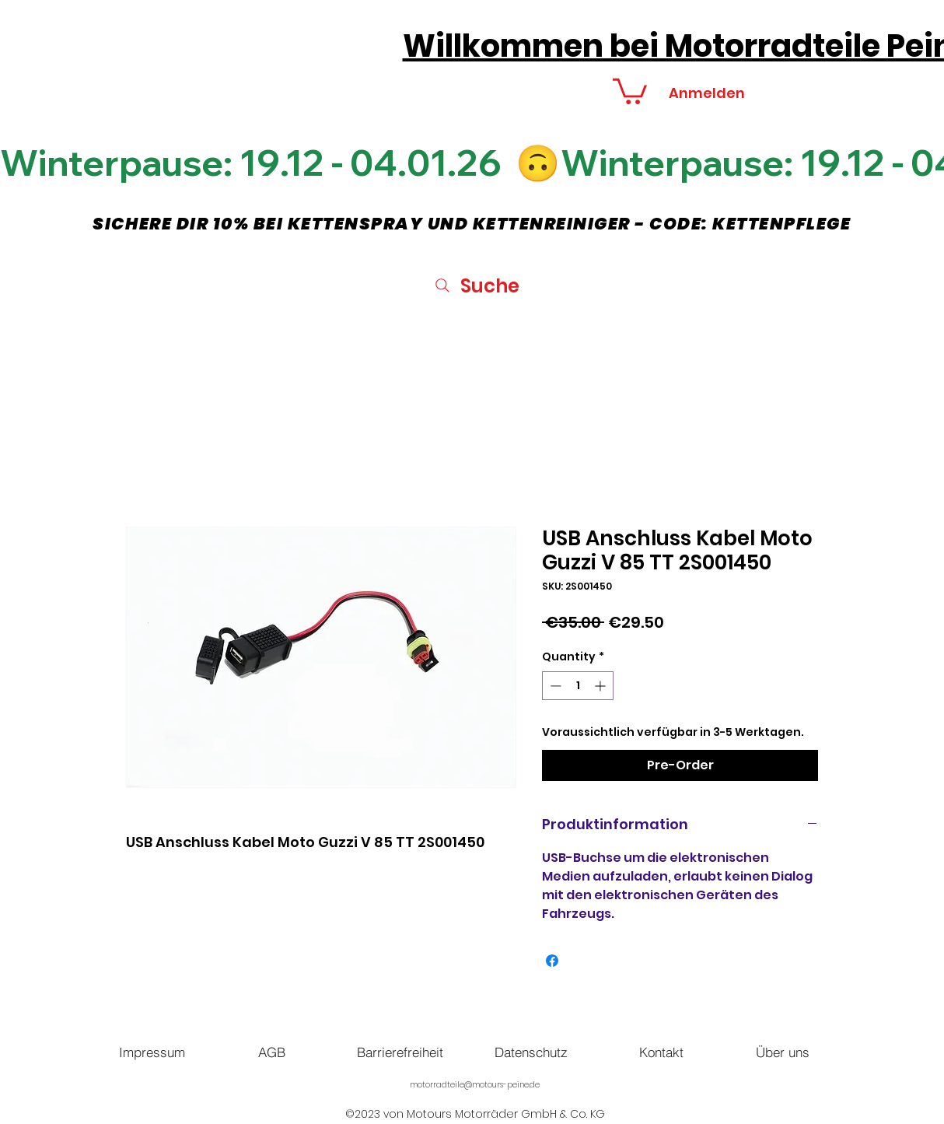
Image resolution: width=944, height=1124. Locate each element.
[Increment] (601, 685)
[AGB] (271, 1051)
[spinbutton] (578, 685)
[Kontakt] (661, 1051)
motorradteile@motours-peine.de (475, 1085)
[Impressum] (151, 1051)
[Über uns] (782, 1051)
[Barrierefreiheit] (399, 1051)
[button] (630, 89)
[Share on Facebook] (552, 960)
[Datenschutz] (531, 1051)
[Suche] (475, 285)
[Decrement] (554, 685)
